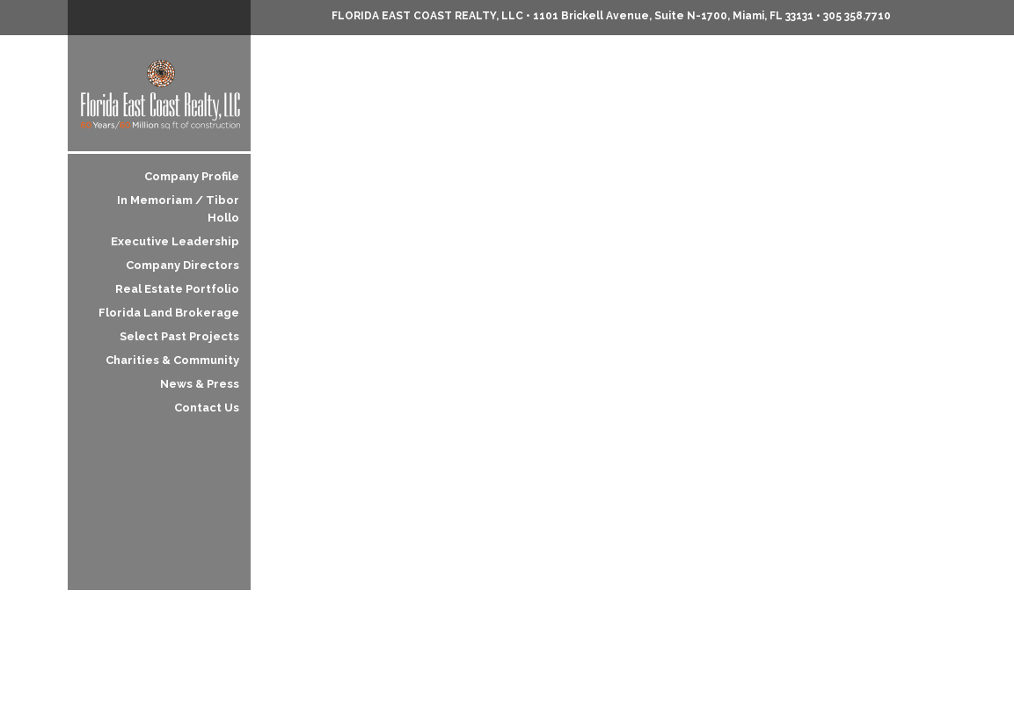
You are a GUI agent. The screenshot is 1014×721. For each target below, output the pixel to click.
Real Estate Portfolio (177, 288)
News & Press (199, 383)
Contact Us (206, 407)
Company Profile (191, 176)
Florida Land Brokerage (168, 312)
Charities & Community (172, 360)
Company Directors (182, 265)
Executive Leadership (175, 241)
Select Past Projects (179, 336)
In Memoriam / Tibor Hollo (178, 208)
